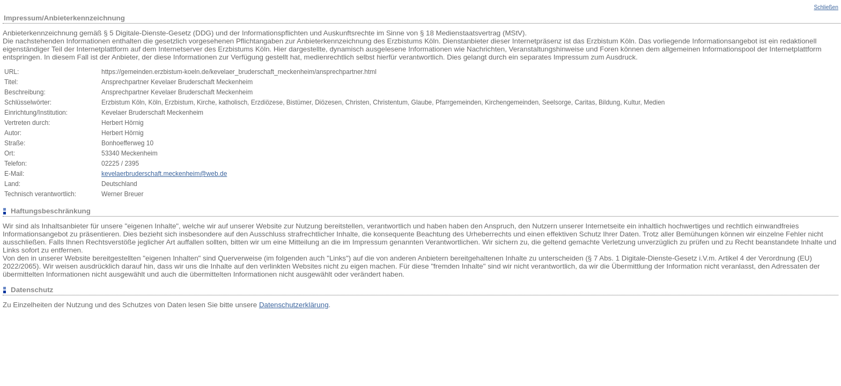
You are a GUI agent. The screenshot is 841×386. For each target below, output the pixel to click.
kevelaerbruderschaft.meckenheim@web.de (164, 173)
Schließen (826, 7)
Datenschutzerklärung (294, 305)
